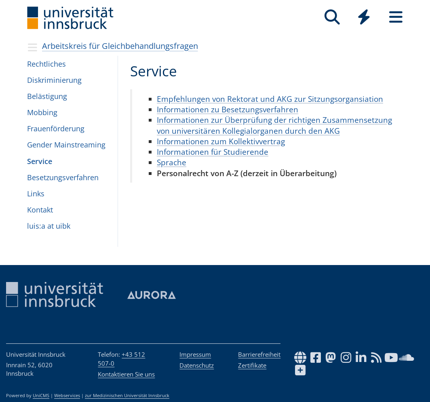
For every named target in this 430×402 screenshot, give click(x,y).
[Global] (364, 18)
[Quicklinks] (364, 17)
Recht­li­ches (46, 64)
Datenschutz (196, 365)
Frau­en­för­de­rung (55, 128)
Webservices (67, 395)
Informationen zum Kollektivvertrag (221, 141)
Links (35, 193)
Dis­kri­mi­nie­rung (54, 80)
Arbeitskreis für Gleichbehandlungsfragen (120, 45)
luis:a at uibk (48, 226)
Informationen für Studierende (212, 152)
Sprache (171, 162)
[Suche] (332, 17)
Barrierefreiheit (259, 354)
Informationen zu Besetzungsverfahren (227, 109)
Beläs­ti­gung (47, 96)
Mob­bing (42, 112)
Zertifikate (252, 365)
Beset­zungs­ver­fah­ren (63, 177)
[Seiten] (396, 17)
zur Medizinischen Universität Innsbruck (127, 395)
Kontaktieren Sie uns (126, 374)
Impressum (195, 354)
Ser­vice (39, 161)
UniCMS (41, 395)
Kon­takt (40, 210)
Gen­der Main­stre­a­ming (66, 144)
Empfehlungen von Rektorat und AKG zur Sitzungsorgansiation (270, 99)
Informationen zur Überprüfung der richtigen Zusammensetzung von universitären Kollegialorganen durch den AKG (274, 125)
